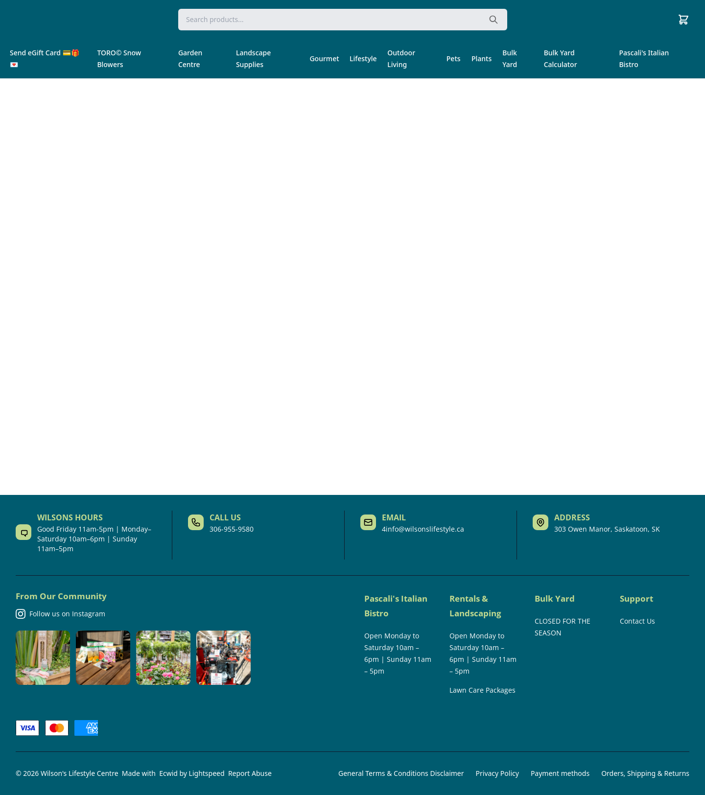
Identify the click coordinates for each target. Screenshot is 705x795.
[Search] (342, 19)
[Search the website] (493, 19)
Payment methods (560, 773)
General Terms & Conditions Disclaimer (401, 773)
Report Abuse (250, 773)
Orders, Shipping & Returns (645, 773)
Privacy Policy (497, 773)
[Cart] (683, 19)
